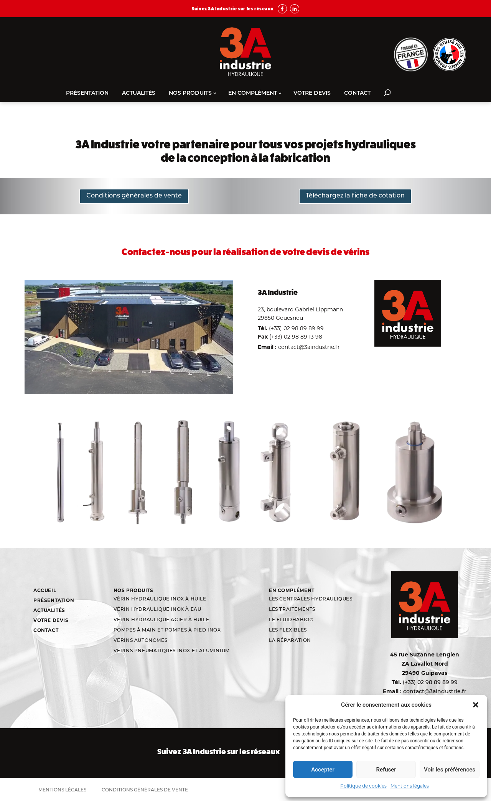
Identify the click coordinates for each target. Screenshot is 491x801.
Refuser (386, 769)
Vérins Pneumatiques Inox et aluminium (172, 651)
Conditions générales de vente (134, 196)
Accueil (44, 590)
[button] (475, 705)
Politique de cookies (363, 786)
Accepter (322, 769)
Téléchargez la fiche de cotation (355, 196)
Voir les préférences (449, 769)
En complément (252, 93)
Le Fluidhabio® (291, 620)
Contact (357, 93)
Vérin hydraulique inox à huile (160, 599)
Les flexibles (288, 630)
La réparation (290, 640)
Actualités (138, 93)
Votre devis (312, 93)
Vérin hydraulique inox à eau (157, 609)
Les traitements (292, 609)
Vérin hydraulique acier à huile (161, 620)
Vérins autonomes (141, 640)
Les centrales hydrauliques (311, 599)
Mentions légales (409, 786)
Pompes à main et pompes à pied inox (167, 630)
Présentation (87, 93)
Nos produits (190, 93)
